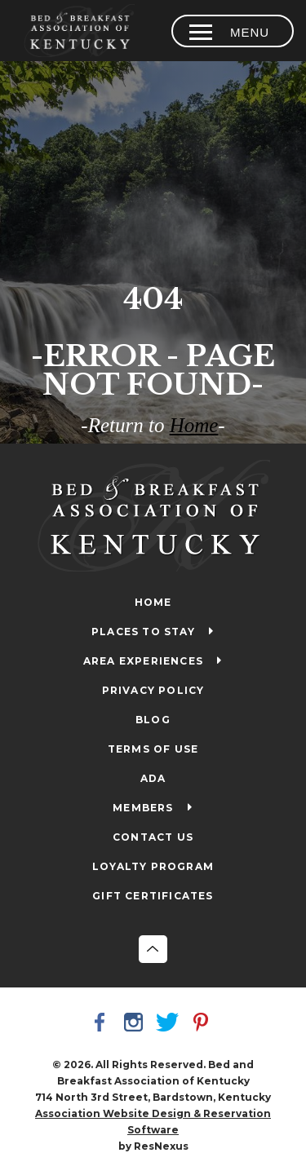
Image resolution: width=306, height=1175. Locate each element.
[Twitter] (169, 1024)
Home (194, 425)
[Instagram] (136, 1024)
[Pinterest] (203, 1024)
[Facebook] (102, 1024)
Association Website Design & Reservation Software (153, 1121)
